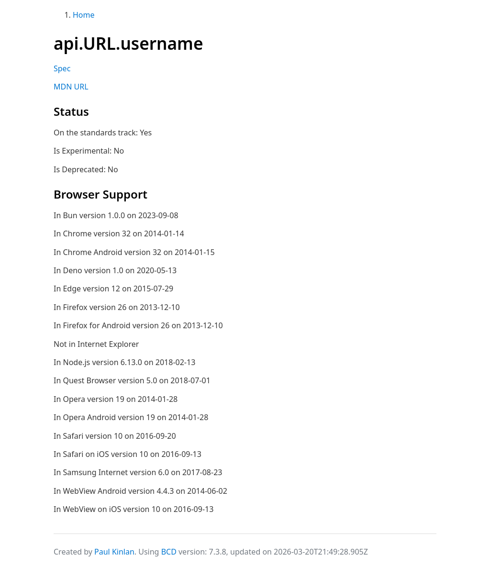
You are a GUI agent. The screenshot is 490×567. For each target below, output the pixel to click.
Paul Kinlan (114, 551)
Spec (62, 68)
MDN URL (71, 86)
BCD (169, 551)
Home (84, 15)
